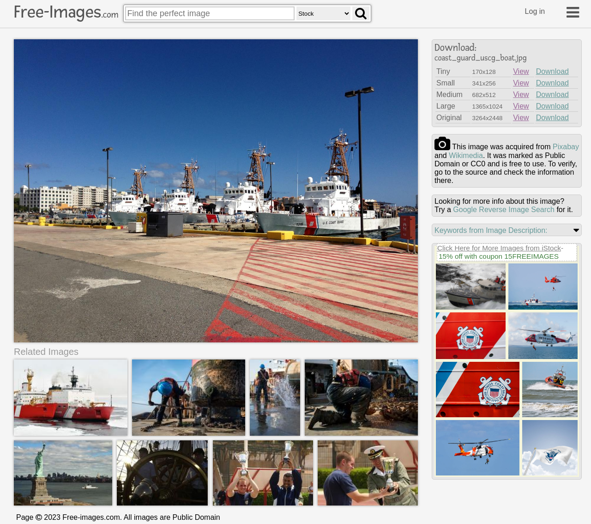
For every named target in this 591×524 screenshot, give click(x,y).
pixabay (566, 147)
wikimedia (466, 155)
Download (552, 71)
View (521, 71)
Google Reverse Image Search (504, 209)
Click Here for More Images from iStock (499, 248)
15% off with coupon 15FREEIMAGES (499, 256)
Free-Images (66, 12)
